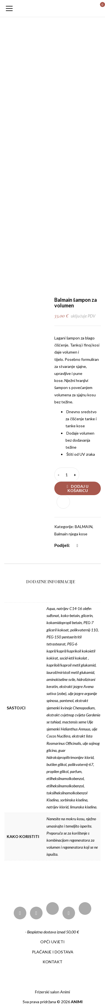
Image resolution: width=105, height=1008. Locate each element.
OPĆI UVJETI (52, 941)
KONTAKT (52, 961)
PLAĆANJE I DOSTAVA (52, 951)
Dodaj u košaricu (78, 488)
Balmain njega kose (70, 533)
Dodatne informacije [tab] (50, 581)
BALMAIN (83, 526)
